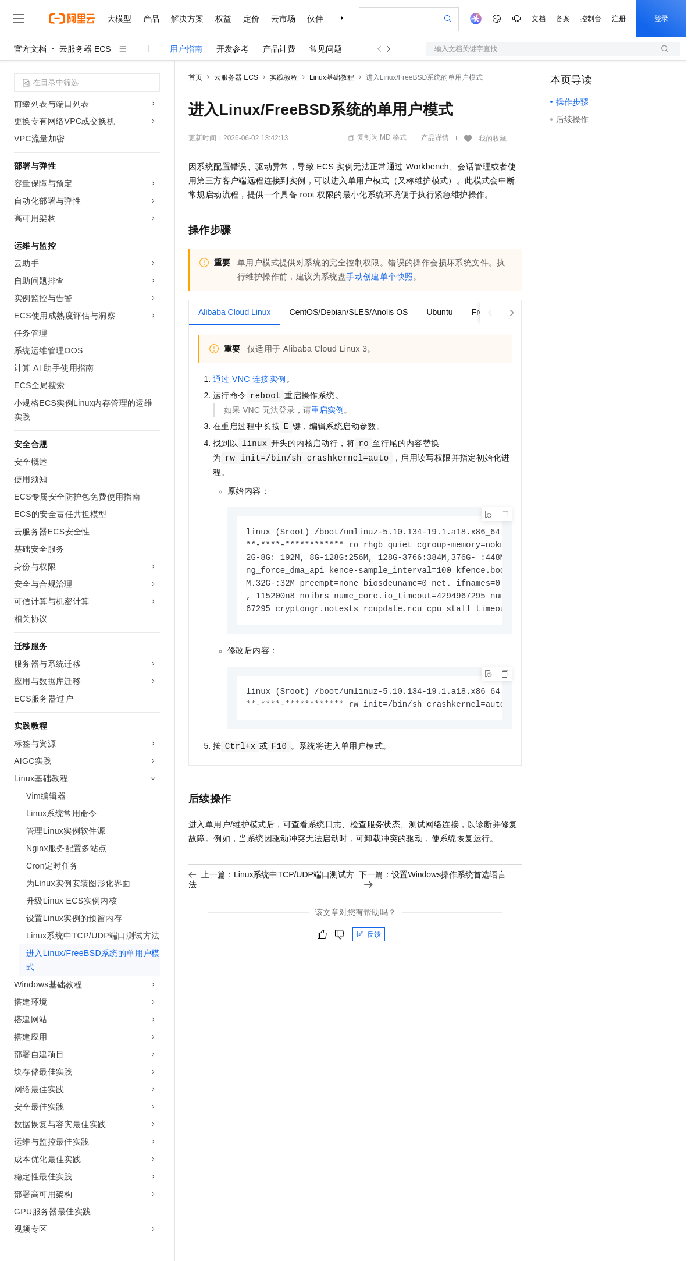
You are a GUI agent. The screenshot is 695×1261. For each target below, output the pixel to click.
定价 (251, 18)
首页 (195, 77)
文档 (539, 19)
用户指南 (186, 49)
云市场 (283, 18)
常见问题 (325, 49)
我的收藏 (493, 138)
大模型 (119, 18)
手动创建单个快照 (379, 276)
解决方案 (187, 18)
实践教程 (284, 77)
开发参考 (232, 49)
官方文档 (30, 49)
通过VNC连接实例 (249, 379)
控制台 (590, 19)
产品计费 (279, 49)
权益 (223, 18)
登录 (661, 19)
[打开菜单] (18, 18)
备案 (563, 19)
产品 (151, 18)
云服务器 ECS (85, 49)
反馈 (369, 940)
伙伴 (315, 18)
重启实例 (327, 410)
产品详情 (435, 138)
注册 (619, 19)
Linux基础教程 (331, 77)
